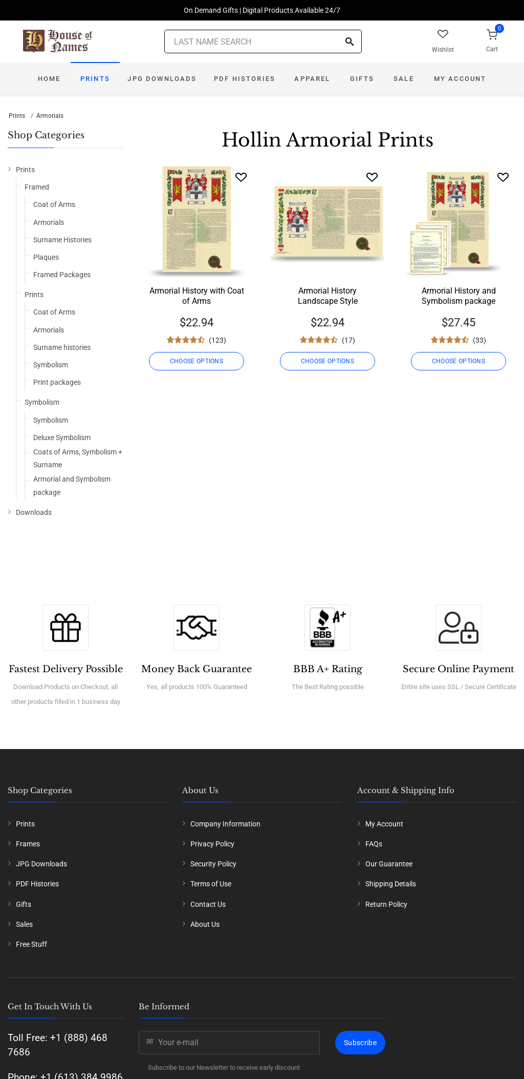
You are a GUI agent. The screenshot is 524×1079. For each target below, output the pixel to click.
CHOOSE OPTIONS (196, 361)
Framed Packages (62, 275)
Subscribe (360, 1043)
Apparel (312, 78)
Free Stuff (31, 944)
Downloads (34, 512)
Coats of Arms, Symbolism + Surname (77, 458)
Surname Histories (62, 240)
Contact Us (208, 904)
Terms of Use (210, 884)
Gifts (362, 78)
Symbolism (50, 365)
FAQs (373, 844)
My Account (460, 78)
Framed (37, 187)
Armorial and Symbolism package (72, 485)
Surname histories (62, 347)
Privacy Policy (212, 844)
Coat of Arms (54, 204)
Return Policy (386, 904)
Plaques (46, 257)
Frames (28, 844)
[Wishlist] (241, 177)
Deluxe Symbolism (62, 437)
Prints (95, 78)
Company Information (225, 824)
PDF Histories (244, 78)
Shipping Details (390, 884)
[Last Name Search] (263, 41)
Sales (24, 924)
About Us (205, 924)
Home (49, 78)
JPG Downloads (161, 78)
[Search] (349, 42)
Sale (404, 78)
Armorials (49, 115)
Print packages (57, 382)
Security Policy (213, 864)
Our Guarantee (388, 864)
